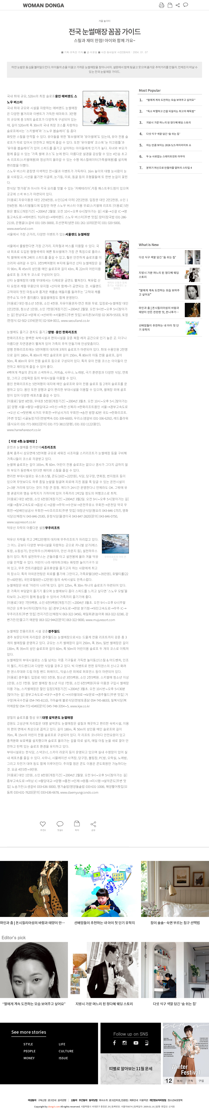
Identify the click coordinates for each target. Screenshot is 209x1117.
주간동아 (83, 1100)
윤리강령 (62, 1100)
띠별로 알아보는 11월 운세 (130, 1069)
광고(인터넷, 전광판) (118, 1100)
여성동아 (32, 1100)
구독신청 (42, 1100)
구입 (201, 1081)
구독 (190, 1081)
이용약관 (144, 1100)
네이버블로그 (146, 1043)
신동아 (74, 1100)
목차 (179, 1081)
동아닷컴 (93, 1100)
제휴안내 (134, 1100)
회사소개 (103, 1100)
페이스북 (114, 1043)
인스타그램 (125, 1043)
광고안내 (52, 1100)
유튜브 (136, 1043)
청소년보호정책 (175, 1100)
